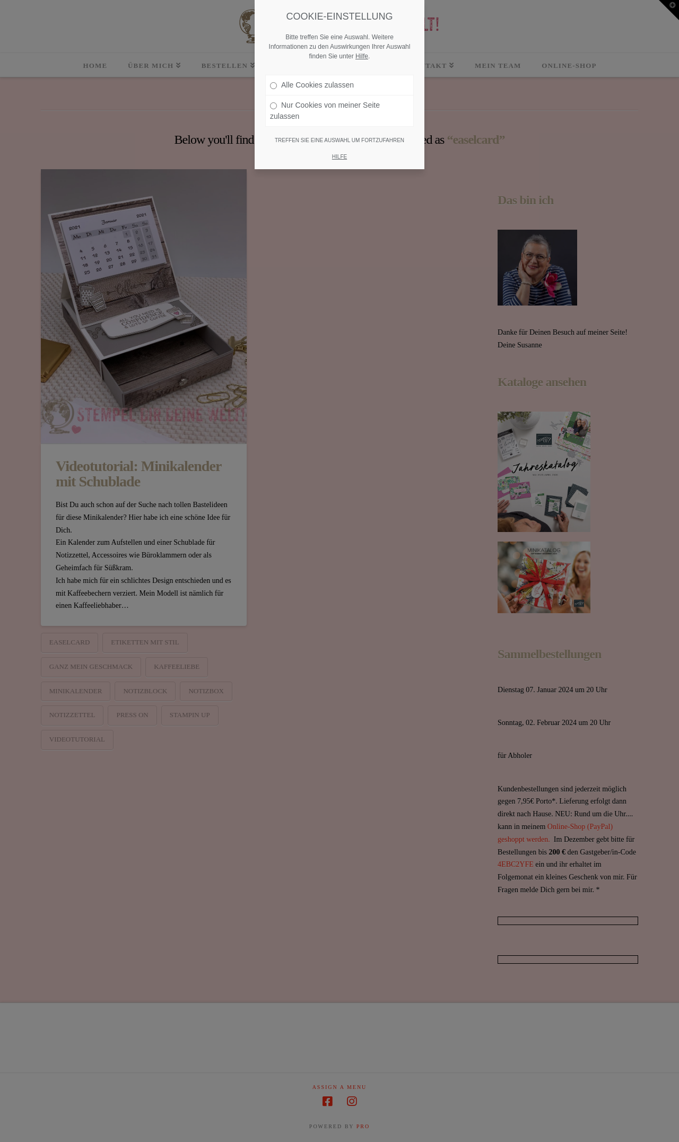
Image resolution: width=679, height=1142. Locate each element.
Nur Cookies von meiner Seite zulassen (325, 110)
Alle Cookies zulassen (312, 85)
